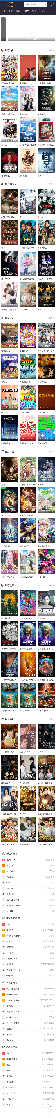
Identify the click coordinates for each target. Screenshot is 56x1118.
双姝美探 (28, 930)
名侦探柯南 (28, 1093)
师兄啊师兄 (5, 546)
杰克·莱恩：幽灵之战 (46, 83)
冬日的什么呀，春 (28, 970)
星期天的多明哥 (28, 899)
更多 (52, 50)
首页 (3, 11)
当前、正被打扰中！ (9, 577)
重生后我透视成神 (45, 814)
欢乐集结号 (24, 351)
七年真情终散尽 (7, 752)
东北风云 (28, 865)
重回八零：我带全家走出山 (12, 844)
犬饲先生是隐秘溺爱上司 (11, 310)
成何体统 (28, 1076)
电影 (11, 11)
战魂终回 (41, 114)
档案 (39, 176)
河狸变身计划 (25, 711)
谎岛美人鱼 (28, 860)
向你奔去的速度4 (28, 935)
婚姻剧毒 (41, 577)
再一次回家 (24, 783)
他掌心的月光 (25, 752)
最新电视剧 (11, 184)
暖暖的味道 (5, 351)
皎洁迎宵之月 (28, 1087)
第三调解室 (42, 382)
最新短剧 (9, 719)
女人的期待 (28, 871)
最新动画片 (11, 585)
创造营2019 (28, 1017)
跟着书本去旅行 (7, 114)
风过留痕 (28, 947)
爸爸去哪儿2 (28, 894)
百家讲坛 (41, 412)
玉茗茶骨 (28, 964)
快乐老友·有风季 (28, 989)
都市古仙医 (24, 546)
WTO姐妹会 (24, 412)
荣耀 (28, 882)
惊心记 (40, 752)
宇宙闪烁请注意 (28, 1000)
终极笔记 (28, 924)
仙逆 (28, 1064)
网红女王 (23, 310)
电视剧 (19, 11)
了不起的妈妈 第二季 (28, 145)
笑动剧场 (28, 1006)
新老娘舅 (28, 1040)
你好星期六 (28, 1028)
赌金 (39, 310)
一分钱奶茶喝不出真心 (10, 814)
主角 (3, 248)
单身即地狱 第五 (28, 1011)
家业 (21, 217)
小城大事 (28, 1099)
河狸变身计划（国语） (10, 711)
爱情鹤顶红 (24, 114)
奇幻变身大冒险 (26, 649)
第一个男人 (5, 279)
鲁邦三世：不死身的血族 (11, 649)
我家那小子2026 (26, 443)
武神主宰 (28, 1104)
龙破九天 (41, 485)
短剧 (3, 17)
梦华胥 (28, 941)
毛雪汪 (4, 382)
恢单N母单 (5, 412)
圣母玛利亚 (5, 176)
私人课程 (23, 83)
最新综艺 (9, 318)
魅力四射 (28, 911)
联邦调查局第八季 (27, 248)
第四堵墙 (28, 888)
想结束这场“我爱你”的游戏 (30, 577)
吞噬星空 (28, 1082)
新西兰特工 (42, 248)
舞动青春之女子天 (28, 905)
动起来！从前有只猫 (28, 485)
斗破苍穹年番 (28, 1059)
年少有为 (28, 953)
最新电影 (9, 50)
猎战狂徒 (28, 877)
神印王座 (28, 1053)
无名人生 (41, 618)
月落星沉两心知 (26, 844)
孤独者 (40, 217)
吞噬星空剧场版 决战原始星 (12, 680)
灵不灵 (40, 515)
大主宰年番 (5, 515)
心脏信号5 (5, 443)
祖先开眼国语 (28, 958)
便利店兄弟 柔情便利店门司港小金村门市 (36, 279)
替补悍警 (23, 176)
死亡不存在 (5, 618)
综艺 (27, 11)
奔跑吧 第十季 (28, 994)
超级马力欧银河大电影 (29, 618)
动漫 (34, 11)
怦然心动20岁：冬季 (46, 351)
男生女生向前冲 (26, 382)
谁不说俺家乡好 (7, 83)
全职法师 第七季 (26, 515)
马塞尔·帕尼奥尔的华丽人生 (31, 680)
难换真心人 (5, 783)
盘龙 (3, 485)
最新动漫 (9, 451)
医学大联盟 (42, 443)
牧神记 (28, 1070)
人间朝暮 (23, 814)
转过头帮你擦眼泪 (8, 217)
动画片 (42, 11)
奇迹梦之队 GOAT (45, 711)
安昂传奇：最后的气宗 (47, 680)
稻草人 (4, 145)
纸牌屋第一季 (28, 975)
